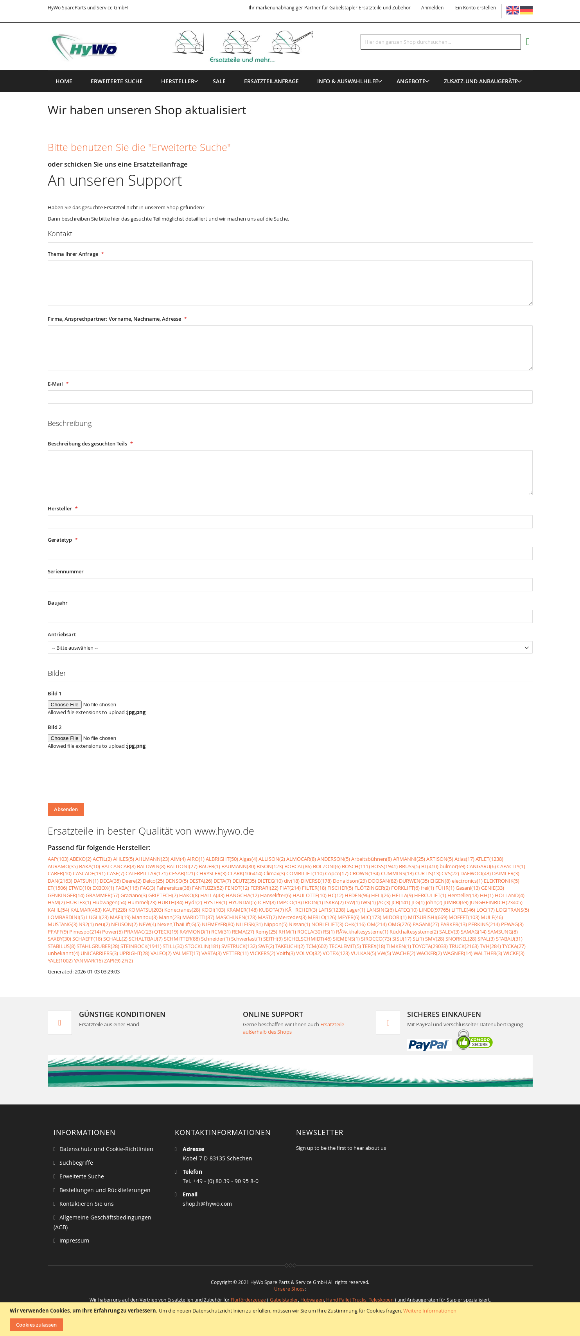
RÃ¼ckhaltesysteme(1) (362, 931)
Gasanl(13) (468, 887)
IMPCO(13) (289, 902)
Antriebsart (62, 634)
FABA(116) (127, 887)
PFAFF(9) (58, 931)
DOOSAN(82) (383, 880)
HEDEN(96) (357, 895)
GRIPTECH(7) (163, 895)
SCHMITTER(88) (182, 938)
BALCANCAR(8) (118, 866)
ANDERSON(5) (333, 858)
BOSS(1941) (384, 866)
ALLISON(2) (272, 858)
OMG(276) (399, 924)
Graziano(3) (133, 895)
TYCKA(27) (514, 946)
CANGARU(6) (481, 866)
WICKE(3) (513, 953)
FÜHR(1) (444, 887)
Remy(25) (266, 931)
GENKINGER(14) (66, 895)
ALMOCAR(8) (301, 858)
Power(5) (112, 931)
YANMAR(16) (88, 960)
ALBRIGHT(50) (222, 858)
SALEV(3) (449, 931)
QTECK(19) (166, 931)
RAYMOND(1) (195, 931)
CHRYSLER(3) (211, 873)
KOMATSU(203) (145, 909)
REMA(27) (243, 931)
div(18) (292, 880)
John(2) (434, 902)
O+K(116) (355, 924)
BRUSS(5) (409, 866)
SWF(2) (266, 946)
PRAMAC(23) (138, 931)
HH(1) (487, 895)
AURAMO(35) (63, 866)
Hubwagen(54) (109, 902)
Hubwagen (312, 1299)
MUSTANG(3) (62, 924)
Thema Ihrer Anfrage (73, 253)
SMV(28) (434, 938)
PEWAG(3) (512, 924)
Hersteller (60, 508)
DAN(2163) (60, 880)
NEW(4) (147, 924)
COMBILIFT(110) (305, 873)
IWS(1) (368, 902)
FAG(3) (147, 887)
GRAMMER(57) (102, 895)
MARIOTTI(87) (198, 917)
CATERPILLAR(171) (147, 873)
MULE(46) (492, 917)
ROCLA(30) (309, 931)
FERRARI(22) (264, 887)
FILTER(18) (314, 887)
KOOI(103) (213, 909)
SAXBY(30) (59, 938)
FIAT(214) (290, 887)
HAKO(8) (189, 895)
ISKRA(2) (334, 902)
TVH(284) (490, 946)
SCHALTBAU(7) (146, 938)
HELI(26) (381, 895)
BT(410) (429, 866)
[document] (291, 1319)
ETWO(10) (79, 887)
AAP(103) (58, 858)
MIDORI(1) (394, 917)
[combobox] (441, 42)
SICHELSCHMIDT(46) (308, 938)
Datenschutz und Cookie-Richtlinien (106, 1149)
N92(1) (86, 924)
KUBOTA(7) (271, 909)
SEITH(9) (273, 938)
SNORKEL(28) (460, 938)
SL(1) (418, 938)
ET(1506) (57, 887)
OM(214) (377, 924)
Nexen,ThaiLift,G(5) (179, 924)
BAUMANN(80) (238, 866)
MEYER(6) (348, 917)
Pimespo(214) (85, 931)
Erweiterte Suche (81, 1176)
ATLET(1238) (489, 858)
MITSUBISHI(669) (427, 917)
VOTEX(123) (336, 953)
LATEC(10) (406, 909)
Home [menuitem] (64, 81)
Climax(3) (274, 873)
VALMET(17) (186, 953)
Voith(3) (286, 953)
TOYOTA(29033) (430, 946)
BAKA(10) (89, 866)
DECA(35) (110, 880)
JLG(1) (418, 902)
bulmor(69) (452, 866)
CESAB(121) (182, 873)
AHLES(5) (123, 858)
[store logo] (193, 47)
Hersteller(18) (463, 895)
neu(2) (102, 924)
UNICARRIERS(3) (99, 953)
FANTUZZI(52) (208, 887)
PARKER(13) (453, 924)
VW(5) (384, 953)
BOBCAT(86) (298, 866)
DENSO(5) (176, 880)
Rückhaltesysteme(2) (414, 931)
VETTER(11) (236, 953)
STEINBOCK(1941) (141, 946)
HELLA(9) (402, 895)
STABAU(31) (509, 938)
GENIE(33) (492, 887)
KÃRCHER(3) (301, 909)
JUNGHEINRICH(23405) (496, 902)
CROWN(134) (365, 873)
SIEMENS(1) (346, 938)
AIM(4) (178, 858)
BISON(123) (270, 866)
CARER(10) (60, 873)
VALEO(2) (161, 953)
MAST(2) (267, 917)
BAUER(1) (209, 866)
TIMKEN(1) (398, 946)
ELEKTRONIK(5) (501, 880)
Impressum (74, 1240)
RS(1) (329, 931)
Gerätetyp (60, 539)
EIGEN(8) (440, 880)
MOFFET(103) (464, 917)
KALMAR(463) (86, 909)
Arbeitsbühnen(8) (371, 858)
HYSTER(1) (215, 902)
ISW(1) (352, 902)
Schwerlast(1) (246, 938)
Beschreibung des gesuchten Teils (88, 443)
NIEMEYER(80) (218, 924)
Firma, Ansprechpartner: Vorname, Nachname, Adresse (115, 318)
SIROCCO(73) (376, 938)
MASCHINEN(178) (236, 917)
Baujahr (58, 602)
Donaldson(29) (350, 880)
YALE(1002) (60, 960)
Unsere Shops (289, 1289)
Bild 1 (54, 693)
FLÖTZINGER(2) (372, 887)
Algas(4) (248, 858)
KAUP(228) (115, 909)
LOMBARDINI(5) (66, 917)
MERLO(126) (322, 917)
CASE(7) (115, 873)
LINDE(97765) (434, 909)
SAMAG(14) (474, 931)
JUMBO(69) (456, 902)
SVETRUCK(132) (239, 946)
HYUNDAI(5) (242, 902)
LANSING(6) (380, 909)
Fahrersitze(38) (173, 887)
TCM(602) (317, 946)
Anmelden (432, 7)
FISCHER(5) (340, 887)
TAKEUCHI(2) (290, 946)
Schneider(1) (215, 938)
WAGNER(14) (457, 953)
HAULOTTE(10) (310, 895)
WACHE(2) (403, 953)
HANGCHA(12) (242, 895)
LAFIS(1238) (331, 909)
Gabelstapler (284, 1299)
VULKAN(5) (363, 953)
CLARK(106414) (245, 873)
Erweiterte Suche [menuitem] (117, 81)
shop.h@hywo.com (207, 1203)
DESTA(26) (200, 880)
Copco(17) (336, 873)
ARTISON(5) (439, 858)
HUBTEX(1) (78, 902)
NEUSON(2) (124, 924)
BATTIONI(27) (182, 866)
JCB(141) (400, 902)
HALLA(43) (212, 895)
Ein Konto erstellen (475, 7)
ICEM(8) (267, 902)
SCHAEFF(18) (87, 938)
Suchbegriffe (76, 1162)
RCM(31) (221, 931)
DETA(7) (222, 880)
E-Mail (56, 383)
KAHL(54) (58, 909)
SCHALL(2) (115, 938)
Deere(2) (132, 880)
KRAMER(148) (242, 909)
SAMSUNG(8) (503, 931)
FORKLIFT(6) (405, 887)
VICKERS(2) (262, 953)
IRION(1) (313, 902)
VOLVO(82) (308, 953)
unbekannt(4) (63, 953)
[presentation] (107, 780)
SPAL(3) (486, 938)
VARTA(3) (211, 953)
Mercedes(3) (292, 917)
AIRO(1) (196, 858)
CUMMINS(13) (397, 873)
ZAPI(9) (112, 960)
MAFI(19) (120, 917)
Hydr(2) (193, 902)
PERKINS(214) (484, 924)
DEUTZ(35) (244, 880)
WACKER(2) (429, 953)
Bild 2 (54, 727)
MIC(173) (371, 917)
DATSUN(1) (86, 880)
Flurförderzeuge (248, 1299)
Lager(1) (356, 909)
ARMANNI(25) (409, 858)
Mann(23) (170, 917)
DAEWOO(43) (475, 873)
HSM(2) (56, 902)
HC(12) (335, 895)
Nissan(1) (299, 924)
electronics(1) (467, 880)
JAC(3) (383, 902)
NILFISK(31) (249, 924)
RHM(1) (287, 931)
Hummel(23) (141, 902)
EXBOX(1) (103, 887)
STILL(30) (173, 946)
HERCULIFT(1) (430, 895)
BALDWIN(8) (151, 866)
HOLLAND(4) (509, 895)
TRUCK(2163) (464, 946)
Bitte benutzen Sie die (139, 147)
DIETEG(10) (270, 880)
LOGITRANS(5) (512, 909)
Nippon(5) (275, 924)
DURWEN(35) (414, 880)
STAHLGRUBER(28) (98, 946)
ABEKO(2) (81, 858)
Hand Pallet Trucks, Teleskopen (359, 1299)
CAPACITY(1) (511, 866)
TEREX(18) (373, 946)
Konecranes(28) (182, 909)
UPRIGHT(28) (134, 953)
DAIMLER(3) (505, 873)
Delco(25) (153, 880)
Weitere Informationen (429, 1310)
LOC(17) (485, 909)
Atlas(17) (464, 858)
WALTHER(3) (488, 953)
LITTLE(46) (463, 909)
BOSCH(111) (356, 866)
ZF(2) (127, 960)
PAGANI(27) (426, 924)
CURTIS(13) (427, 873)
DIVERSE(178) (316, 880)
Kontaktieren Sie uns (86, 1203)
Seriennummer (66, 571)
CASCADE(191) (89, 873)
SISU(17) (401, 938)
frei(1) (427, 887)
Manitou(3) (145, 917)
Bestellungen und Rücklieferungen (105, 1190)
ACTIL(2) (102, 858)
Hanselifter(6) (275, 895)
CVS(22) (450, 873)
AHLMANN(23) (152, 858)
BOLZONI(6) (327, 866)
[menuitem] (177, 81)
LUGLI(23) (97, 917)
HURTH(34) (170, 902)
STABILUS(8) (61, 946)
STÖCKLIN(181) (202, 946)
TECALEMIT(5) (345, 946)
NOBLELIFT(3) (327, 924)
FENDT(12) (237, 887)
